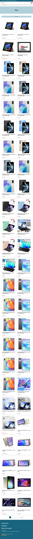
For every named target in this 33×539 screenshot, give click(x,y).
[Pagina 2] (12, 517)
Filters (16, 16)
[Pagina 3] (14, 517)
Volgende (21, 517)
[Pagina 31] (18, 517)
